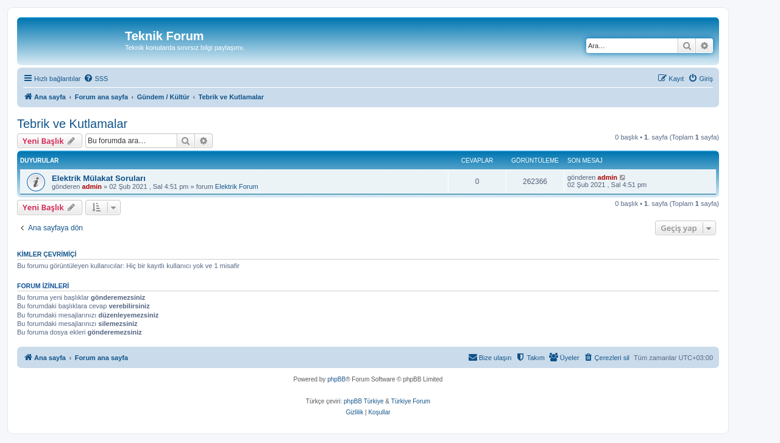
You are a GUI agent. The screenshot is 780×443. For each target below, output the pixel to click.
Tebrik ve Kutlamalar (72, 123)
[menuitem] (95, 78)
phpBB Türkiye (363, 401)
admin (92, 186)
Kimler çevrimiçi (46, 254)
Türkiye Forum (410, 401)
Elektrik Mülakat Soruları (99, 178)
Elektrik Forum (236, 186)
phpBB (336, 379)
